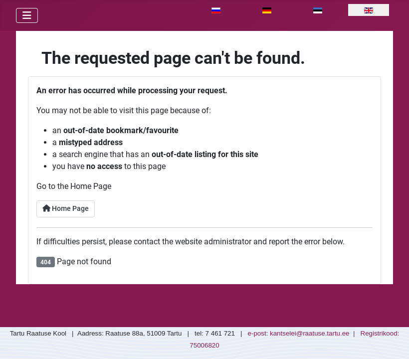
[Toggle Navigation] (27, 15)
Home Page (65, 208)
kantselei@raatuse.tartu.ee (310, 333)
